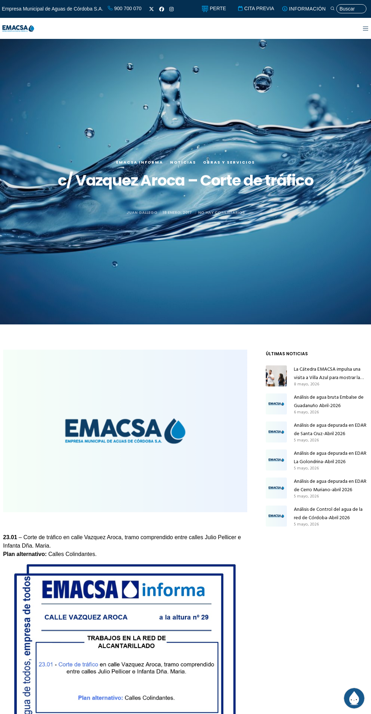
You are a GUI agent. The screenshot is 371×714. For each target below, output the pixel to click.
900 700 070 (124, 8)
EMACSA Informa (139, 165)
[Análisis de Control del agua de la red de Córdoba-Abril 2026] (276, 516)
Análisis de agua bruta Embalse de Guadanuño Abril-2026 (329, 401)
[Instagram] (171, 9)
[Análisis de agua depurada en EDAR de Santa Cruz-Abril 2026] (276, 432)
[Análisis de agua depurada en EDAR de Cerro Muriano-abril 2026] (276, 488)
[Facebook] (161, 9)
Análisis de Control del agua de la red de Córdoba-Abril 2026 (328, 513)
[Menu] (361, 28)
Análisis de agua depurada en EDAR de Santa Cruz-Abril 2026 (330, 429)
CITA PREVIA (255, 8)
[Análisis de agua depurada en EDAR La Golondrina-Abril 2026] (276, 460)
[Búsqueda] (348, 9)
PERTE (214, 8)
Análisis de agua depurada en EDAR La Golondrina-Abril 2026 (330, 457)
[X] (151, 9)
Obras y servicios (229, 165)
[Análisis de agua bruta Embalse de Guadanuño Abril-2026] (276, 404)
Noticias (183, 165)
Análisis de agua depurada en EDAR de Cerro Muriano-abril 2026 (330, 485)
